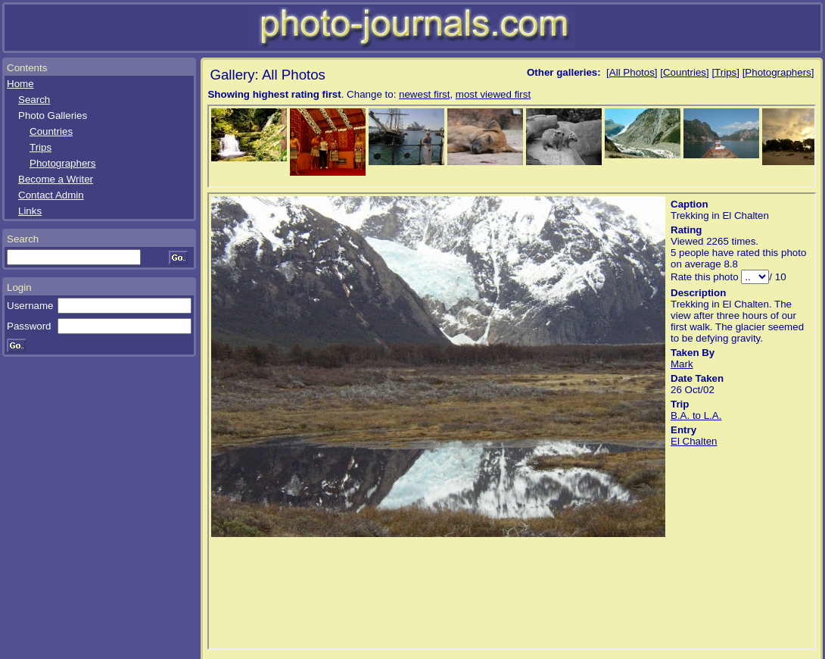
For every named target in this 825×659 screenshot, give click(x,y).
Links (30, 211)
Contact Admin (51, 195)
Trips (40, 147)
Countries (51, 131)
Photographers (62, 163)
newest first (424, 94)
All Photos (632, 72)
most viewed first (493, 94)
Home (20, 83)
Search (34, 99)
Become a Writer (55, 179)
